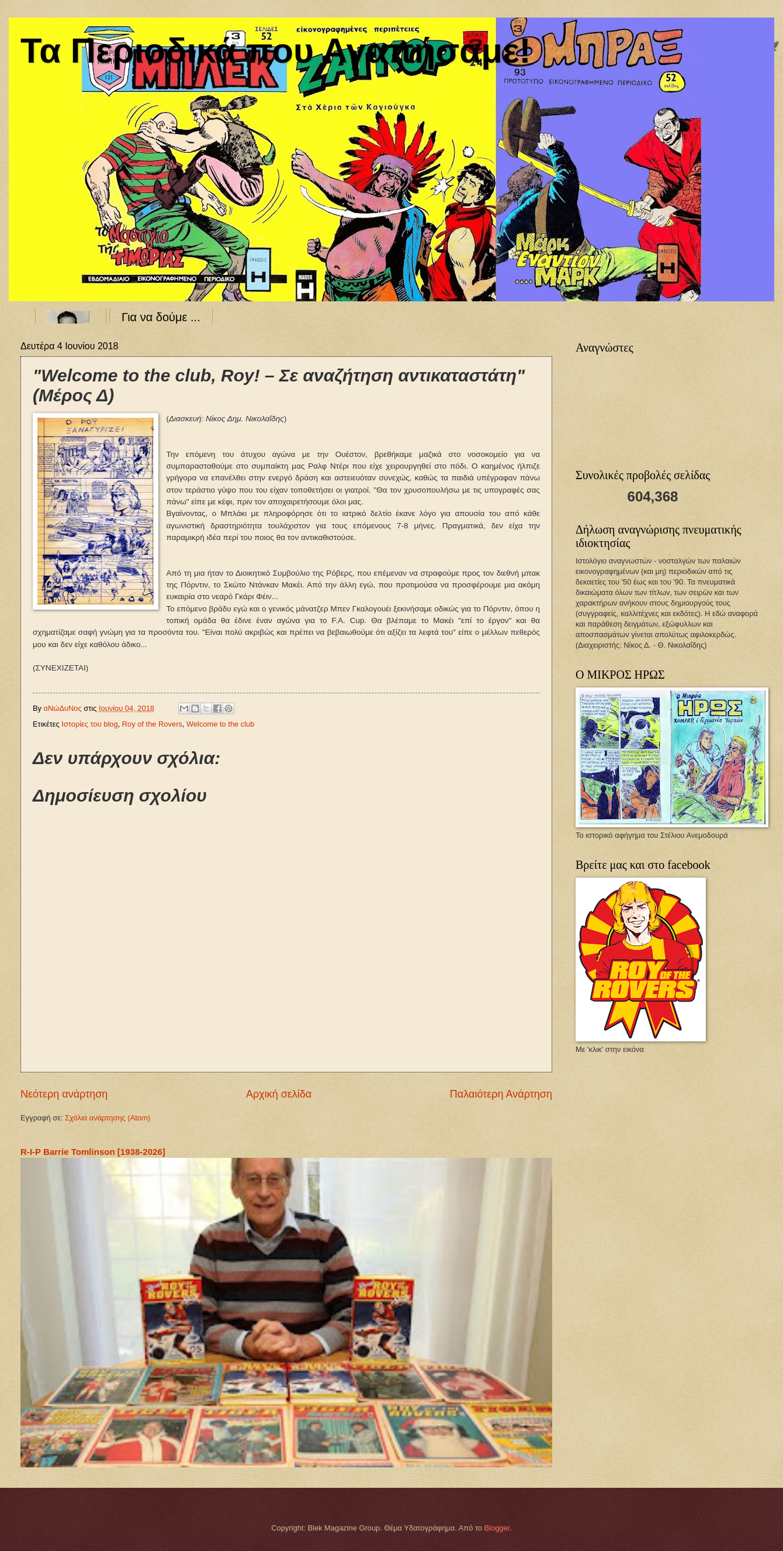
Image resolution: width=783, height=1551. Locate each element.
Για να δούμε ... (161, 317)
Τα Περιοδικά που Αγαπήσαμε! (275, 50)
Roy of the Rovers (152, 724)
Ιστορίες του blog (89, 724)
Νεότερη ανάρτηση (64, 1094)
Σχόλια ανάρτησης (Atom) (107, 1117)
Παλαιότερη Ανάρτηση (501, 1094)
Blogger (497, 1528)
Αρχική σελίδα (278, 1094)
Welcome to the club (220, 724)
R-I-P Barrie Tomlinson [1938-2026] (92, 1152)
